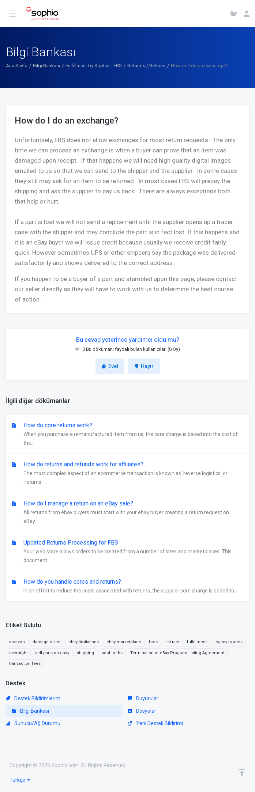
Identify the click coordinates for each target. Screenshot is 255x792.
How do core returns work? (127, 434)
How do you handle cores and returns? (127, 586)
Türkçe (20, 780)
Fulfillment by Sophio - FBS (93, 65)
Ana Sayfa (16, 65)
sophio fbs (112, 653)
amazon (17, 642)
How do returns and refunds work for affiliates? (127, 473)
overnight (18, 653)
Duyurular (143, 698)
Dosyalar (142, 711)
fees (153, 642)
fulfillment (197, 642)
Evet (110, 366)
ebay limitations (83, 642)
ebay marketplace (123, 642)
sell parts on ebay (52, 653)
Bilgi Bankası (46, 65)
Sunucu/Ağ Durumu (33, 723)
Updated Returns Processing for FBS (127, 552)
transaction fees (25, 663)
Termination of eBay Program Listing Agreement (177, 653)
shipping (85, 653)
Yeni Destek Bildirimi (155, 723)
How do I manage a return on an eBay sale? (127, 513)
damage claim (47, 642)
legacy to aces (228, 642)
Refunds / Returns (146, 65)
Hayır (144, 366)
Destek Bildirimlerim (33, 698)
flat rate (172, 642)
